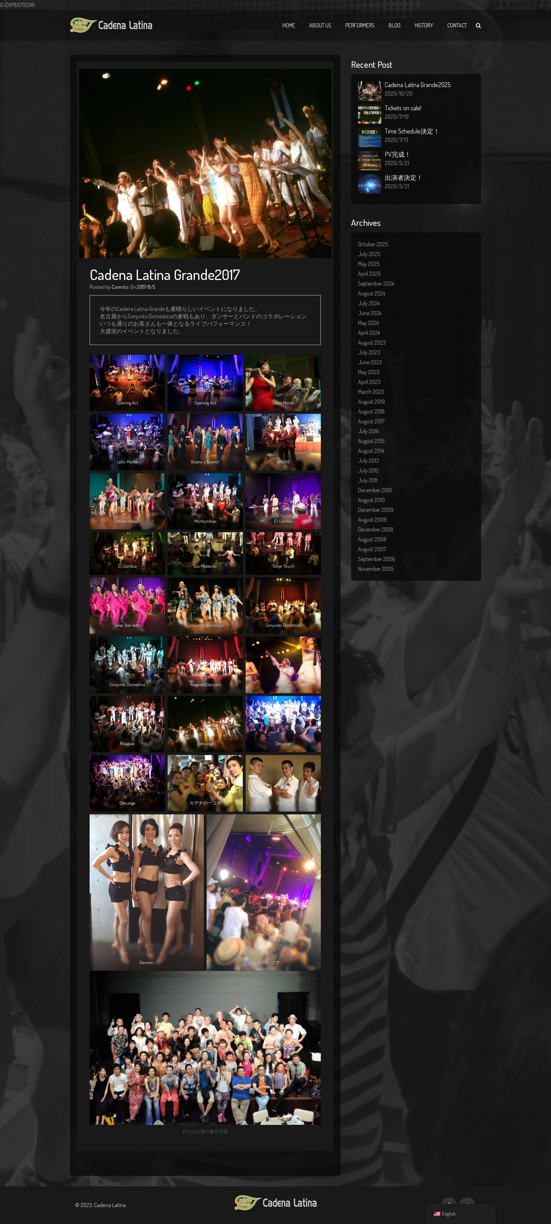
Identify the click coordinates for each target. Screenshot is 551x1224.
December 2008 (376, 529)
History (424, 25)
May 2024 (368, 322)
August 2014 (371, 450)
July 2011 (367, 480)
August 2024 (371, 293)
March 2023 (371, 391)
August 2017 (371, 421)
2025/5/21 (397, 163)
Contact (457, 25)
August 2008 (372, 539)
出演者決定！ (404, 177)
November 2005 (376, 568)
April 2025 (369, 273)
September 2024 (376, 283)
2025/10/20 (399, 93)
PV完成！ (398, 154)
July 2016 (368, 431)
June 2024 (369, 313)
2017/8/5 (146, 287)
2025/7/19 (397, 116)
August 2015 (371, 440)
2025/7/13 (396, 139)
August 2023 (372, 342)
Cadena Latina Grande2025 (418, 85)
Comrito (120, 287)
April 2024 (369, 332)
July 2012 (368, 470)
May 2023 (369, 372)
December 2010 (375, 490)
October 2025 (373, 244)
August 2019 (371, 401)
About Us (320, 25)
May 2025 (369, 263)
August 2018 (371, 411)
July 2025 (369, 254)
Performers (360, 25)
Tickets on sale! (403, 108)
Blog (395, 25)
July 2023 (369, 352)
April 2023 (369, 381)
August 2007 (372, 549)
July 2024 (369, 303)
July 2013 (368, 460)
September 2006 (376, 558)
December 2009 (376, 509)
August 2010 (371, 499)
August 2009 (372, 519)
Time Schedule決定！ (412, 131)
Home (289, 25)
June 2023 (370, 362)
